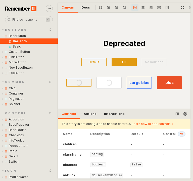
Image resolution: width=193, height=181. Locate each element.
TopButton (13, 73)
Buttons (14, 29)
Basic (15, 46)
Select (10, 156)
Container (13, 93)
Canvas (68, 7)
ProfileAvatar (15, 177)
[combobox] (29, 19)
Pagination (13, 99)
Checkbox (13, 135)
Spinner (11, 104)
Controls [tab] (69, 114)
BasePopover (16, 124)
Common (14, 82)
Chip (9, 88)
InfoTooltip (14, 140)
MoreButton (14, 62)
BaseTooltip (15, 130)
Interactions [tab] (114, 114)
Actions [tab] (90, 114)
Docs (85, 7)
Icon (9, 170)
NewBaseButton (18, 67)
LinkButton (13, 57)
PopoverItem (15, 146)
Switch (11, 161)
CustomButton (16, 52)
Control (14, 113)
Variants (18, 41)
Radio (10, 151)
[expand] (50, 29)
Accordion (13, 119)
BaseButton (14, 36)
